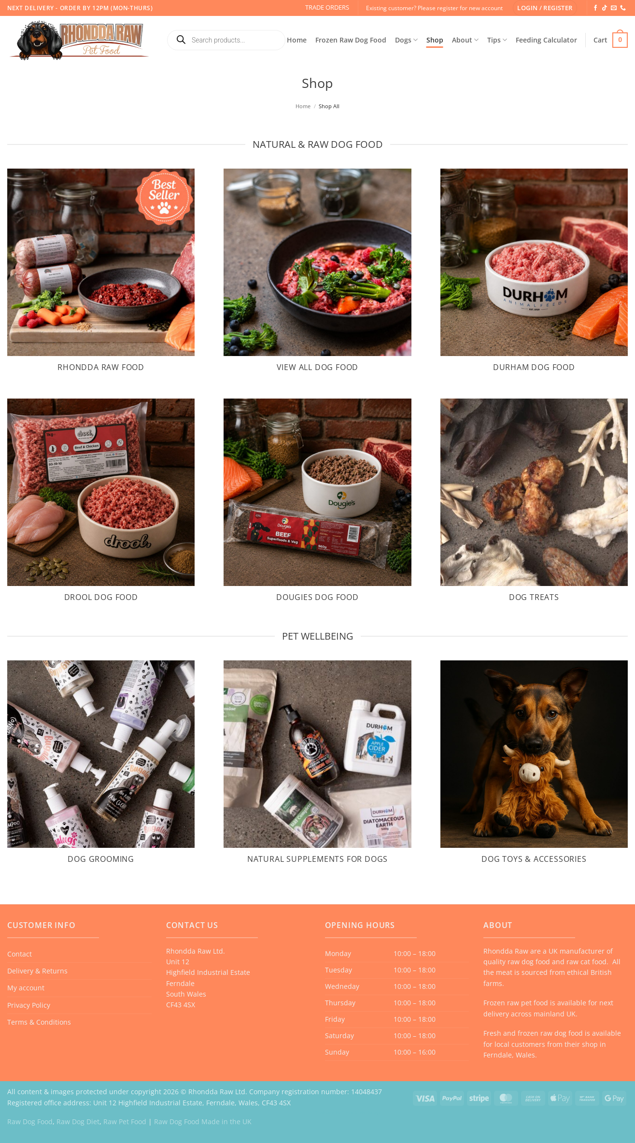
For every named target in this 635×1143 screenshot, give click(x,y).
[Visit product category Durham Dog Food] (534, 276)
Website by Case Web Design (348, 1112)
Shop (434, 39)
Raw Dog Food (30, 1121)
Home (297, 39)
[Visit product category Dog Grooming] (101, 768)
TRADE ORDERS (327, 7)
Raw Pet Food (124, 1121)
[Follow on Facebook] (595, 8)
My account (25, 987)
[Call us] (623, 8)
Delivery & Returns (37, 970)
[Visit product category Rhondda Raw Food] (101, 276)
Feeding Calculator (546, 39)
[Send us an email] (614, 8)
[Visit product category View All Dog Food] (317, 276)
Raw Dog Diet (77, 1121)
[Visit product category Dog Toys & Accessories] (534, 768)
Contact (19, 953)
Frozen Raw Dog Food (350, 39)
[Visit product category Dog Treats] (534, 506)
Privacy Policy (28, 1005)
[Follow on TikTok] (604, 8)
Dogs (406, 39)
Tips (497, 39)
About (465, 39)
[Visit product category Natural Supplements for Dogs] (317, 768)
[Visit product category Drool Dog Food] (101, 506)
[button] (545, 8)
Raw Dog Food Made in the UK (203, 1121)
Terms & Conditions (39, 1022)
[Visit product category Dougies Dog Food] (317, 506)
